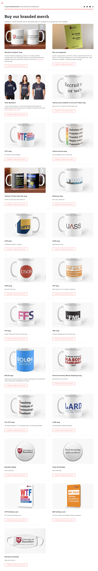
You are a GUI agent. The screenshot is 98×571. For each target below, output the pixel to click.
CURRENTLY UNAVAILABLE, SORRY (16, 66)
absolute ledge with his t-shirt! (12, 110)
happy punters (40, 59)
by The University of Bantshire (22, 6)
